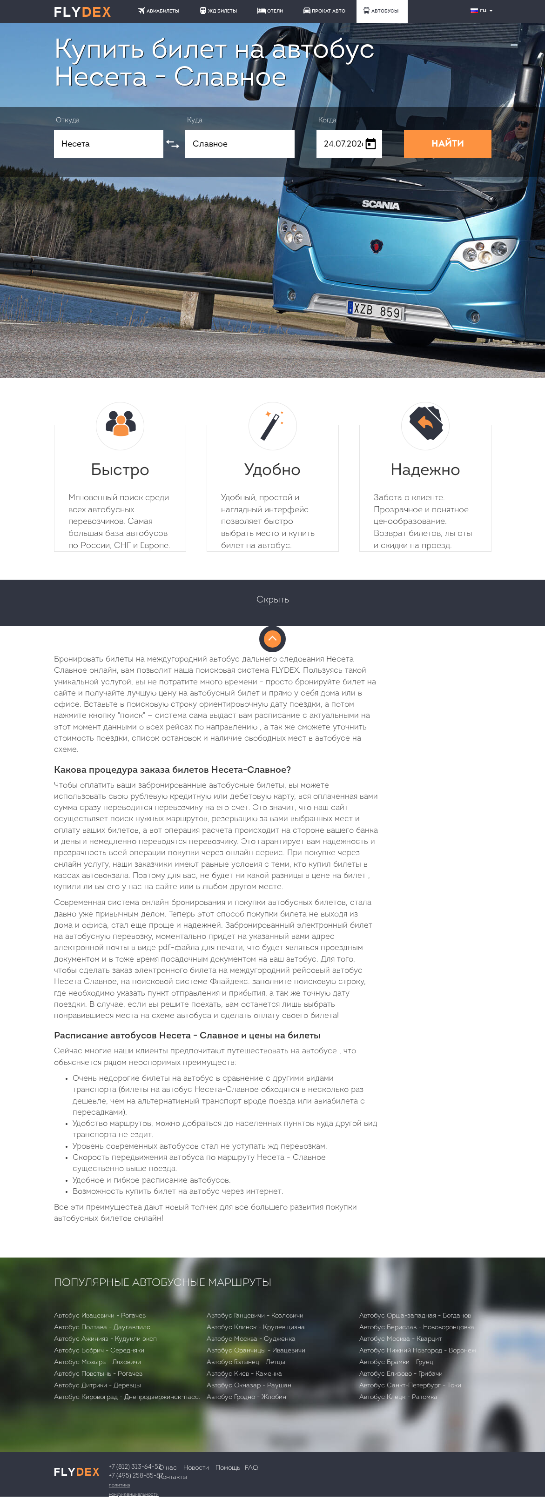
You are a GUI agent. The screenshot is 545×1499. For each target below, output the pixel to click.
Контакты (173, 1477)
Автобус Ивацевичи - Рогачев (100, 1315)
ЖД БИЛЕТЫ (218, 10)
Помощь (227, 1468)
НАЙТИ (447, 144)
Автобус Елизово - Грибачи (401, 1374)
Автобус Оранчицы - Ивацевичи (256, 1350)
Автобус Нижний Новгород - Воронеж (417, 1350)
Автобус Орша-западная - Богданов (415, 1315)
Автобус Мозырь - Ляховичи (97, 1362)
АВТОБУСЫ (380, 10)
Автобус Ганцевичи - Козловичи (255, 1315)
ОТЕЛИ (270, 11)
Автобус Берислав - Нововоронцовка (416, 1327)
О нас (168, 1468)
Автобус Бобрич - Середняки (99, 1350)
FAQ (251, 1468)
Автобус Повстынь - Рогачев (98, 1374)
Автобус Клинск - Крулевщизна (256, 1327)
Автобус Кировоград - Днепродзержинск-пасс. (127, 1397)
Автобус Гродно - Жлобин (246, 1397)
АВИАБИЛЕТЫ (158, 10)
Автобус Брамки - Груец (396, 1362)
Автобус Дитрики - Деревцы (97, 1385)
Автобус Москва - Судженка (251, 1339)
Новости (196, 1468)
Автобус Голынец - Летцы (246, 1362)
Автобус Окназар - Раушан (249, 1385)
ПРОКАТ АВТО (324, 10)
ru (482, 10)
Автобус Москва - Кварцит (400, 1339)
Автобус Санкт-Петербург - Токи (410, 1385)
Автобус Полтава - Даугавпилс (102, 1327)
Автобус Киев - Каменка (244, 1374)
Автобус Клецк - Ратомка (398, 1397)
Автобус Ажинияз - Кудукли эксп (105, 1339)
